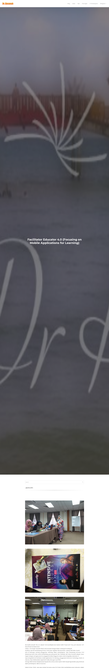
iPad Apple (84, 3)
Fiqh (78, 3)
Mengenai (102, 3)
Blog (69, 3)
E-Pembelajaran (94, 3)
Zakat (73, 3)
